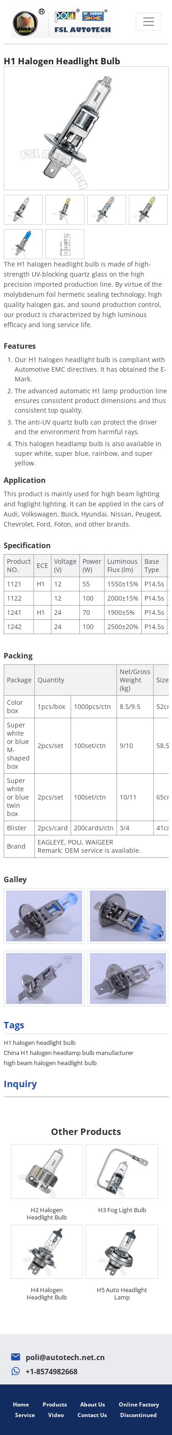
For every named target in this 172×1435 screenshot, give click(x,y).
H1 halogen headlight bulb (40, 1042)
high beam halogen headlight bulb (50, 1062)
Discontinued (138, 1415)
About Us (92, 1404)
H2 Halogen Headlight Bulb (47, 1213)
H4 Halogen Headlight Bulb (47, 1293)
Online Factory (139, 1404)
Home (21, 1404)
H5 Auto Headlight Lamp (122, 1293)
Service (25, 1415)
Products (55, 1404)
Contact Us (92, 1415)
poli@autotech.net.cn (65, 1357)
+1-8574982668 (52, 1372)
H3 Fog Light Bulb (122, 1210)
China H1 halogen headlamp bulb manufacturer (68, 1052)
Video (56, 1415)
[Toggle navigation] (148, 21)
